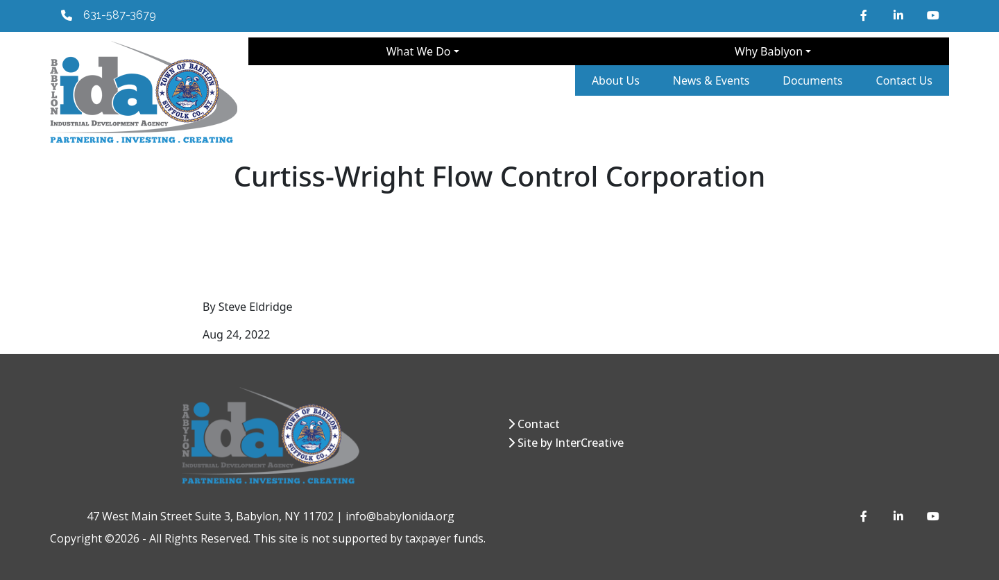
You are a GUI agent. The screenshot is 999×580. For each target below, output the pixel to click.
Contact (539, 424)
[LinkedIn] (899, 15)
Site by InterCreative (571, 442)
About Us (616, 80)
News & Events (711, 80)
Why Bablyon (769, 51)
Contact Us (904, 80)
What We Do (418, 51)
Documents (812, 80)
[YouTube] (932, 15)
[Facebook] (865, 15)
